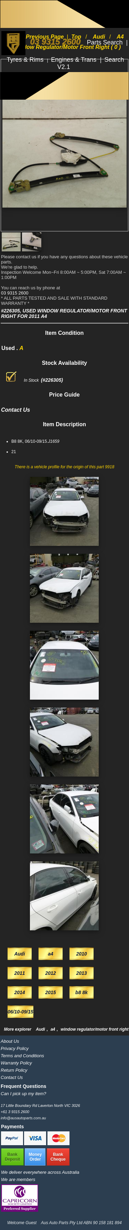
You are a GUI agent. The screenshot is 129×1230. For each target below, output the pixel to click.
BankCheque (58, 1157)
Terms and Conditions (22, 1055)
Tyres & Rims (26, 59)
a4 (53, 1029)
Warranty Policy (16, 1063)
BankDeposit (12, 1157)
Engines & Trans (74, 59)
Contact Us (12, 1077)
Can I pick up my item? (23, 1093)
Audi (41, 1029)
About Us (10, 1041)
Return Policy (14, 1070)
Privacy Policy (15, 1048)
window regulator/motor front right (94, 1029)
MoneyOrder (35, 1157)
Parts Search (105, 42)
